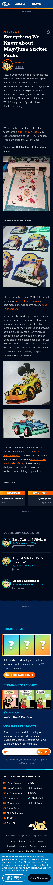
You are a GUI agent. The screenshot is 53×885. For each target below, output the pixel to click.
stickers (19, 67)
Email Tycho (35, 807)
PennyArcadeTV (13, 792)
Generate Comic (19, 675)
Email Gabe (35, 792)
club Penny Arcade (28, 132)
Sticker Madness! (25, 581)
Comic (22, 845)
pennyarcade (11, 802)
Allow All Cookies (39, 878)
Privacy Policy (29, 767)
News (31, 845)
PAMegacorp (11, 807)
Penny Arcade (12, 812)
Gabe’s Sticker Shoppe (27, 301)
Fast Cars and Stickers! (30, 540)
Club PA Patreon (13, 817)
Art (14, 588)
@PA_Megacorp (12, 797)
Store (43, 850)
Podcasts (11, 850)
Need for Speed (19, 547)
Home (13, 845)
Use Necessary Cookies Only (14, 878)
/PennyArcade (12, 787)
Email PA (9, 827)
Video (41, 845)
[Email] (19, 755)
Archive (33, 850)
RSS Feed (9, 822)
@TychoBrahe (36, 802)
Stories (22, 850)
